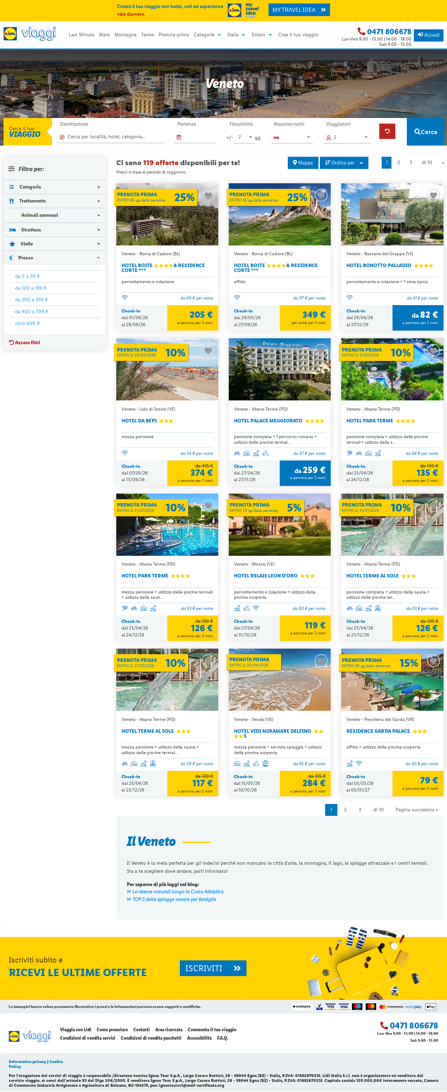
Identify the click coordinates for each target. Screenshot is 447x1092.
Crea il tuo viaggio (298, 34)
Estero (258, 34)
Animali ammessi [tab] (33, 215)
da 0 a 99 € (27, 276)
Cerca (426, 131)
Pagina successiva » (417, 810)
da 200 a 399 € (31, 299)
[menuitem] (81, 35)
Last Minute (81, 34)
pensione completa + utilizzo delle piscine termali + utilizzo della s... (387, 439)
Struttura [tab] (25, 230)
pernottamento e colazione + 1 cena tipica (387, 281)
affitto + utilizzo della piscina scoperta (383, 747)
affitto (240, 281)
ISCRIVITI (213, 969)
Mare (104, 34)
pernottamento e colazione (148, 281)
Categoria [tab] (25, 187)
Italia (233, 34)
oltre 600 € (27, 323)
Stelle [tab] (21, 244)
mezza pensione (138, 437)
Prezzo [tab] (21, 257)
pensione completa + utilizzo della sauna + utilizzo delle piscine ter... (388, 595)
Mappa (303, 163)
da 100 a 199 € (30, 288)
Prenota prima (174, 34)
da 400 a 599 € (31, 311)
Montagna (126, 34)
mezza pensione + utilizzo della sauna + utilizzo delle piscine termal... (160, 750)
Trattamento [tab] (27, 201)
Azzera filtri (24, 342)
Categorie (204, 34)
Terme (147, 34)
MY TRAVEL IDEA (299, 9)
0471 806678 (389, 31)
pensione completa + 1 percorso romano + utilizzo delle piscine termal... (275, 439)
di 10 (427, 162)
